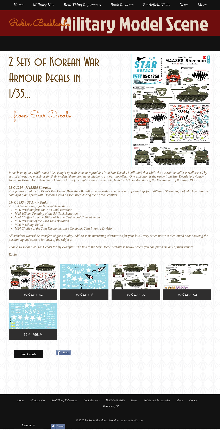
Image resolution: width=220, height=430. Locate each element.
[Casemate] (28, 425)
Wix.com (138, 420)
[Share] (63, 352)
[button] (33, 282)
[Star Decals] (28, 354)
